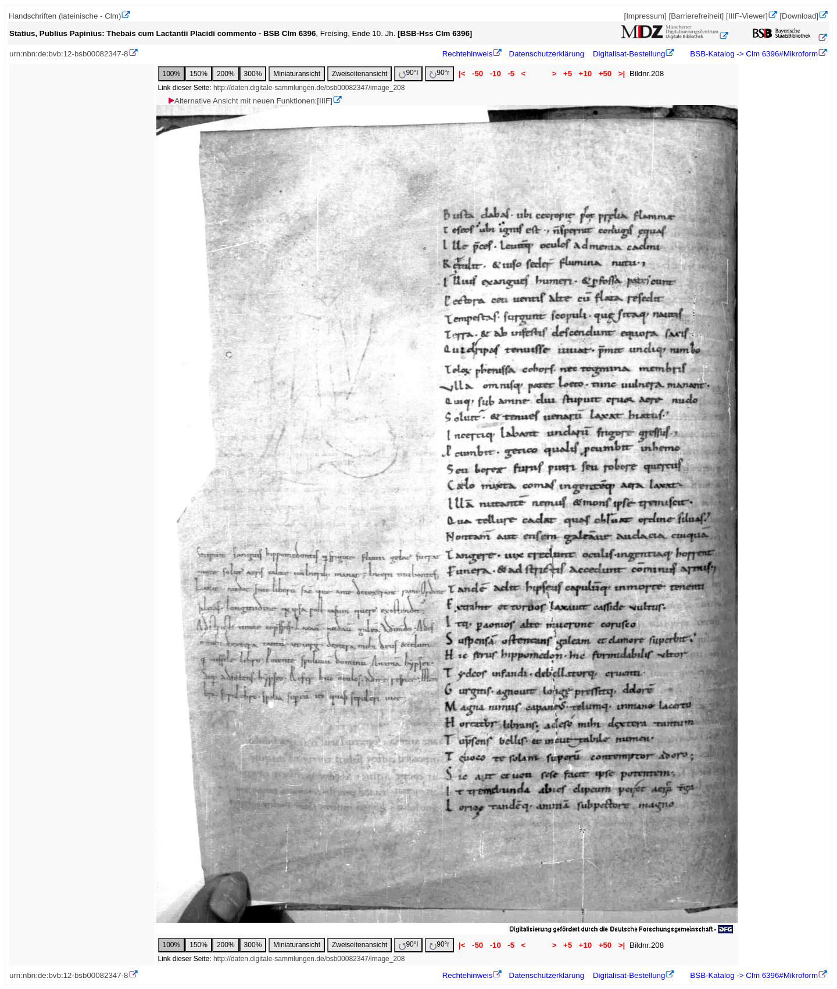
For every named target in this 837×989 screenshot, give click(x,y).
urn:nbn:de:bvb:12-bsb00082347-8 (68, 53)
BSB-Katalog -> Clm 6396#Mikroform (753, 53)
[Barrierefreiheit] (696, 16)
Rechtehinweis (467, 53)
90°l (408, 73)
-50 (477, 73)
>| (621, 73)
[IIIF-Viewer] (747, 16)
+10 (585, 73)
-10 (495, 73)
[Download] (798, 16)
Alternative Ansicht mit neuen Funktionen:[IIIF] (249, 100)
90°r (439, 73)
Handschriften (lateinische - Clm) (65, 16)
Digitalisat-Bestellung (629, 53)
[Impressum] (645, 16)
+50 (605, 73)
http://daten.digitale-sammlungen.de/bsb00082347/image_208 (309, 88)
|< (461, 73)
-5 (511, 73)
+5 (567, 73)
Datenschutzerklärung (547, 53)
